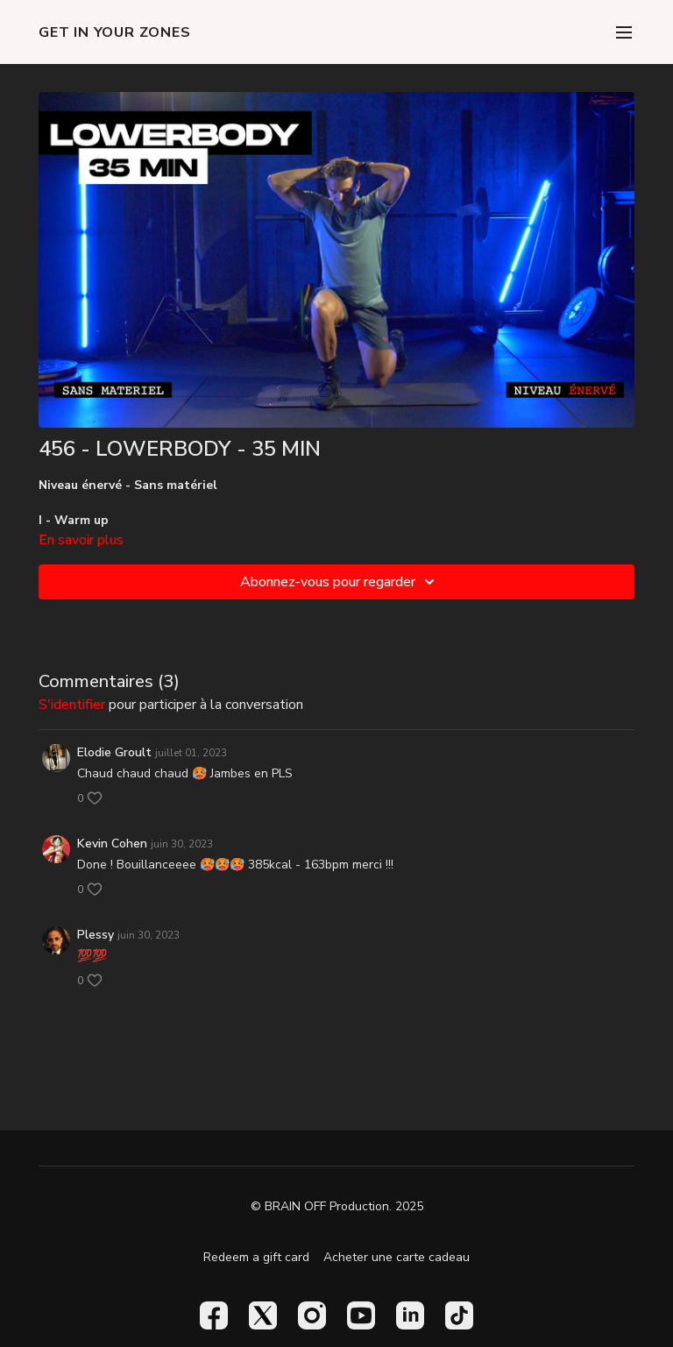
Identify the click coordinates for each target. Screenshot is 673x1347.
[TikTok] (459, 1315)
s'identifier (72, 704)
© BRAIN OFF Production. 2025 (337, 1207)
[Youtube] (361, 1315)
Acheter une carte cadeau (396, 1257)
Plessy (95, 934)
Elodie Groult (114, 752)
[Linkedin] (410, 1315)
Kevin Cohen (112, 843)
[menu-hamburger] (623, 32)
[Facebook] (214, 1315)
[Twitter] (263, 1315)
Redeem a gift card (256, 1257)
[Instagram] (312, 1315)
